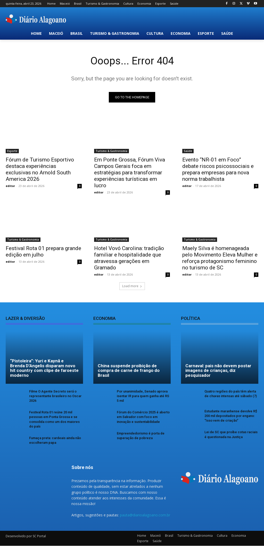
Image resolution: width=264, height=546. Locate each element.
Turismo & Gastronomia (111, 151)
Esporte (12, 151)
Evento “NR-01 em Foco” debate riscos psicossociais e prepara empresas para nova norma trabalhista (218, 169)
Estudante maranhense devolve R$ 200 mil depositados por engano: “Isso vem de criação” (230, 415)
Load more (132, 286)
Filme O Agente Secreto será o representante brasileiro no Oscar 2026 (55, 396)
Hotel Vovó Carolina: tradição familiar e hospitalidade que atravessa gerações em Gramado (129, 258)
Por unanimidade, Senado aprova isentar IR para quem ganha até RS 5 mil (143, 396)
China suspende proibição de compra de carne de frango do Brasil (129, 370)
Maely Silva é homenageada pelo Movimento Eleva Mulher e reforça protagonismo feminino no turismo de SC (220, 258)
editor (10, 186)
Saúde (188, 151)
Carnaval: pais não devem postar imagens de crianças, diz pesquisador (218, 370)
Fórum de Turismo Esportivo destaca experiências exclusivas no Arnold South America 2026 (40, 169)
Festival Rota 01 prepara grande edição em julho (43, 251)
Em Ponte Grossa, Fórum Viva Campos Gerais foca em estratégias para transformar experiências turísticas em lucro (129, 173)
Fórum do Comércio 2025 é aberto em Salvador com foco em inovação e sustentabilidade (143, 416)
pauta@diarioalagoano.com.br (145, 515)
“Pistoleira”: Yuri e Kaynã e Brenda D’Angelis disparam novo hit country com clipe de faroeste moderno (44, 368)
